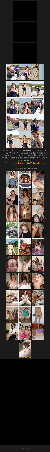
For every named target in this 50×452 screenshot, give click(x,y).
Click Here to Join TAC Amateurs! (25, 163)
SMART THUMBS (28, 357)
